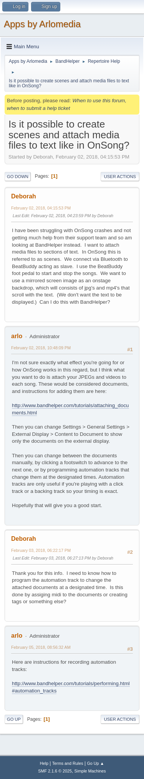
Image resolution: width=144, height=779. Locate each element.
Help (44, 763)
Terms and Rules (67, 763)
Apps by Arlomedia (42, 24)
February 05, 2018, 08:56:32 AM (41, 647)
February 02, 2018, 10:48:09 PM (41, 347)
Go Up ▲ (95, 763)
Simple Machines (90, 771)
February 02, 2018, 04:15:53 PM (41, 208)
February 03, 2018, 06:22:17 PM (41, 550)
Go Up (14, 719)
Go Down (17, 176)
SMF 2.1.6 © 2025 (55, 771)
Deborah (23, 196)
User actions (120, 176)
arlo (16, 336)
